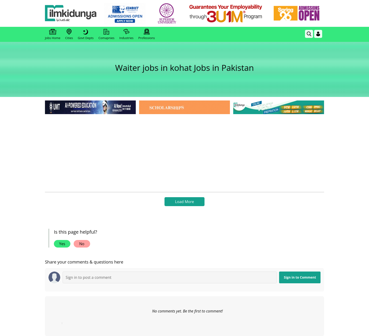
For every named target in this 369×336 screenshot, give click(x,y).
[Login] (318, 34)
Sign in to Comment (300, 277)
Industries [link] (126, 34)
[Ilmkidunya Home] (71, 13)
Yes (62, 243)
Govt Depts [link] (85, 34)
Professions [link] (146, 34)
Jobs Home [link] (52, 34)
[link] (125, 13)
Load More (184, 201)
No (81, 243)
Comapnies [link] (106, 34)
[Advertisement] (184, 151)
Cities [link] (69, 34)
